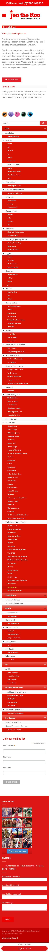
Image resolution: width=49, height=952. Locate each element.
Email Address (9, 746)
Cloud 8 (14, 938)
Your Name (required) (24, 878)
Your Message (24, 906)
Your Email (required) (24, 887)
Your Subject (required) (24, 896)
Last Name (7, 768)
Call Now (24, 948)
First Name (7, 757)
